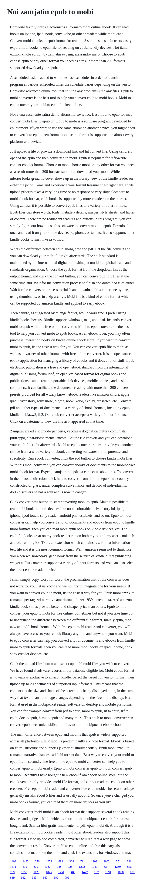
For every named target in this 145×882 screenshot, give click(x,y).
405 (73, 872)
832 (132, 872)
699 (60, 861)
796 (67, 877)
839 (12, 877)
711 (82, 861)
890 (56, 877)
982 (23, 877)
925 (70, 866)
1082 (47, 866)
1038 (121, 872)
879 (35, 866)
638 (129, 866)
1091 (108, 872)
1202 (82, 866)
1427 (85, 872)
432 (24, 866)
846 (129, 861)
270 (37, 861)
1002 (107, 861)
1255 (24, 872)
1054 (49, 861)
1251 (61, 872)
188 (59, 866)
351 (118, 861)
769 (12, 872)
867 (45, 877)
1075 (49, 872)
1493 (25, 861)
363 (34, 877)
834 (106, 866)
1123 (36, 872)
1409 (13, 861)
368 (71, 861)
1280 (118, 866)
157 (96, 872)
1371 (13, 866)
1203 (94, 861)
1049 (94, 866)
